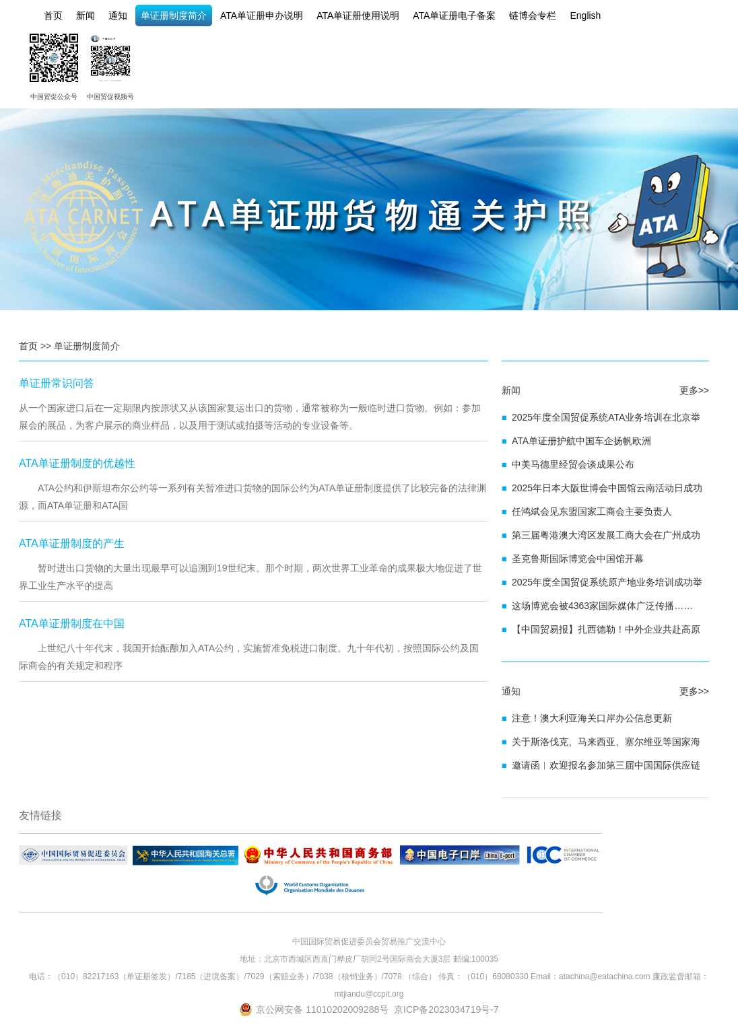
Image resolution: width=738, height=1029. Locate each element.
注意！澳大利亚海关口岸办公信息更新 (592, 718)
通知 (117, 15)
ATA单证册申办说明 (261, 15)
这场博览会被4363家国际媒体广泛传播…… (602, 605)
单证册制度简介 (174, 15)
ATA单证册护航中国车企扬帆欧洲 (581, 440)
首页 (53, 15)
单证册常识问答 (56, 383)
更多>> (694, 390)
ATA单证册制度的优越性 (77, 463)
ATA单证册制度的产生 (72, 543)
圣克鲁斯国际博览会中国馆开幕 (578, 558)
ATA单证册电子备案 (454, 15)
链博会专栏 (532, 15)
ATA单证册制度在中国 (72, 623)
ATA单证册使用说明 (357, 15)
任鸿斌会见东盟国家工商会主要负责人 (592, 511)
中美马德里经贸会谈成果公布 (573, 464)
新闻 (85, 15)
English (585, 15)
